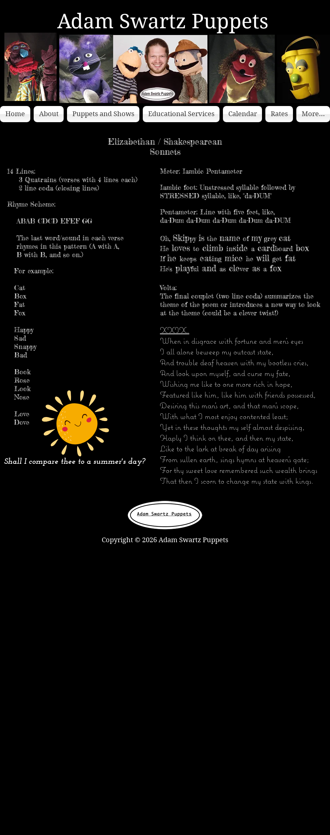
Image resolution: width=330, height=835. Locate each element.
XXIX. (174, 330)
